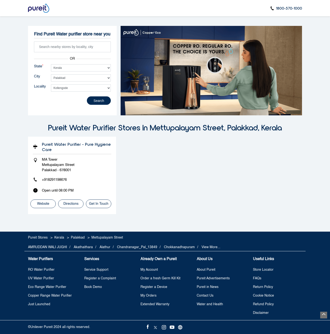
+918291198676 (54, 180)
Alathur (105, 247)
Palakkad (78, 237)
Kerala (59, 237)
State (38, 66)
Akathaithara (83, 247)
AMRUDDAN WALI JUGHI (47, 247)
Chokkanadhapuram (179, 247)
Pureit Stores (38, 237)
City (37, 76)
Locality (40, 86)
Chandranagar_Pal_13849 (137, 247)
